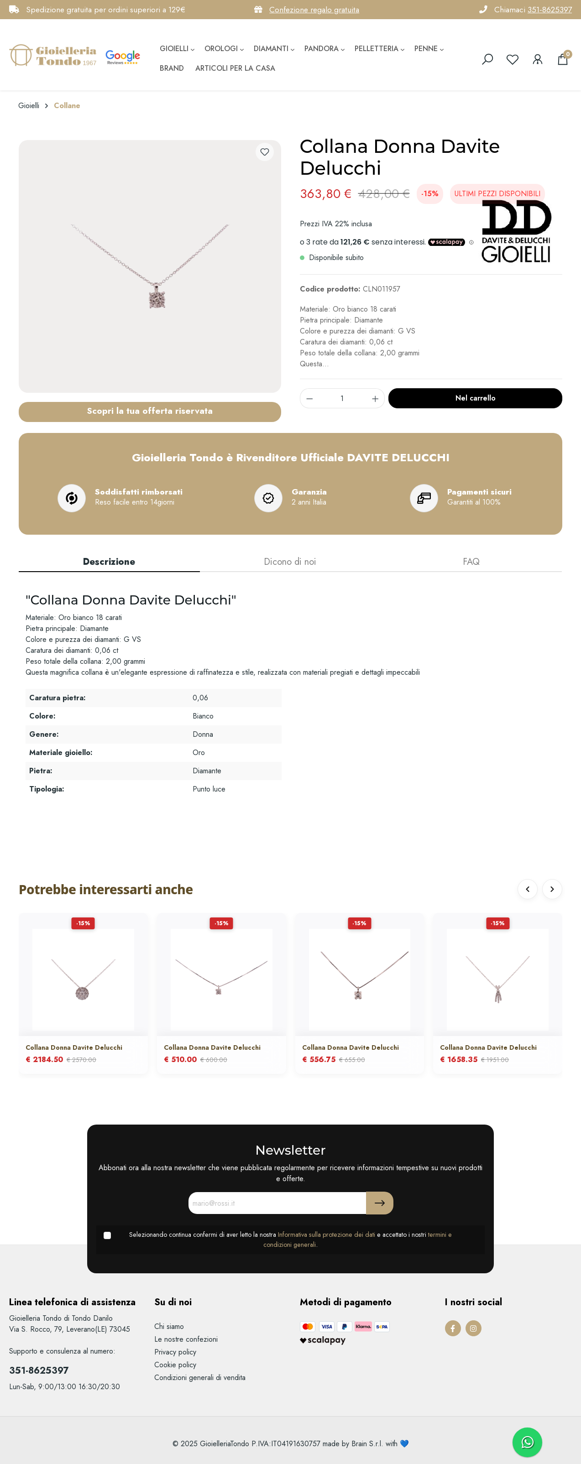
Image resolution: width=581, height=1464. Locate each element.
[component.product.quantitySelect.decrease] (309, 398)
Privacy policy (175, 1352)
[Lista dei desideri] (512, 59)
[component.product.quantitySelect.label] (342, 398)
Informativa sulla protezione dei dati (326, 1234)
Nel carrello (475, 398)
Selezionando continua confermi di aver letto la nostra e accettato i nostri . (290, 1239)
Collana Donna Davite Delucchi (74, 1047)
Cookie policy (175, 1365)
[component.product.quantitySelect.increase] (375, 398)
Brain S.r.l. (367, 1443)
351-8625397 (550, 10)
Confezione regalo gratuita (314, 10)
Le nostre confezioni (186, 1339)
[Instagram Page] (474, 1328)
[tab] (109, 562)
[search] (487, 59)
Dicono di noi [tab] (290, 561)
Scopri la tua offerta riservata (150, 410)
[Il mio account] (538, 59)
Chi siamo (169, 1326)
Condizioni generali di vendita (200, 1377)
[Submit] (379, 1203)
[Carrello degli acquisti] (563, 59)
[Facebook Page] (453, 1328)
